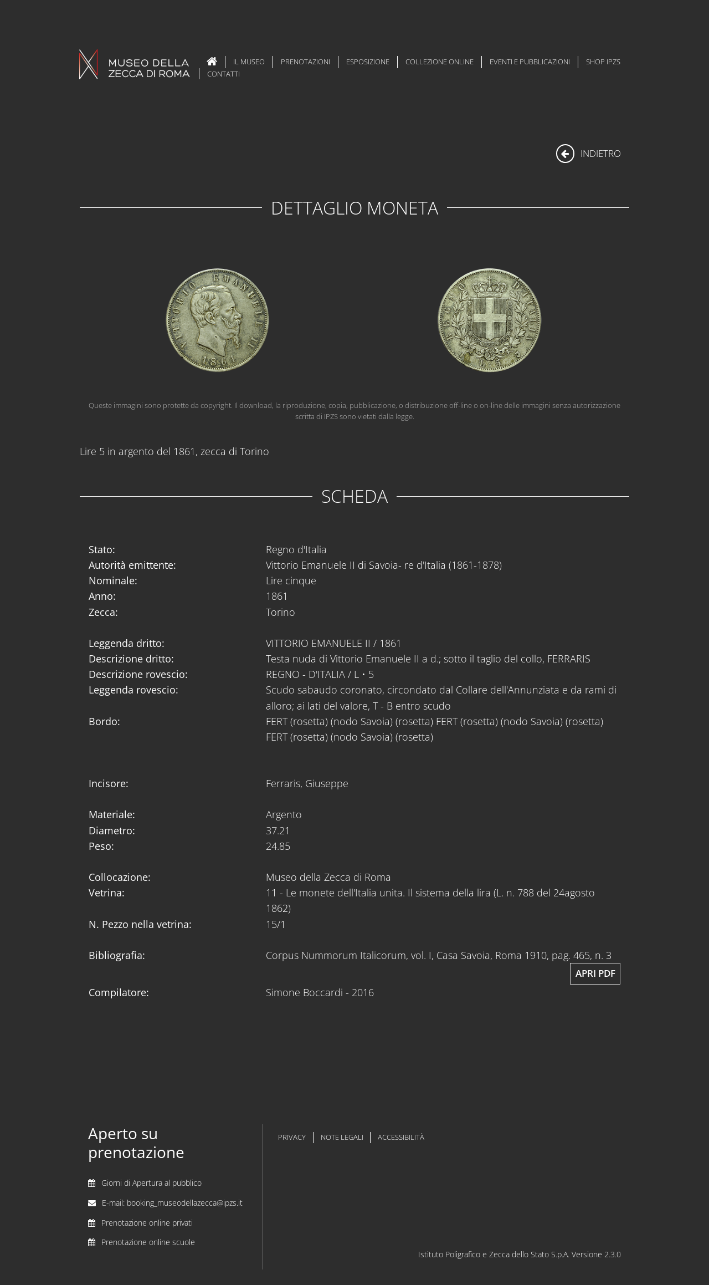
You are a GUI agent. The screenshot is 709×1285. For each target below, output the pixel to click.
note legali (342, 1137)
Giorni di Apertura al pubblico (151, 1182)
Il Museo (249, 62)
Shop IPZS (603, 62)
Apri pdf (595, 973)
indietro (588, 153)
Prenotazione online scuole (148, 1242)
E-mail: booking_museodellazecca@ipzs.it (172, 1202)
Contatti (223, 74)
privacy (292, 1137)
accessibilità (401, 1137)
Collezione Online (439, 62)
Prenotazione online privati (147, 1222)
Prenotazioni (305, 62)
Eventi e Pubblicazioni (530, 62)
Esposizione (367, 62)
